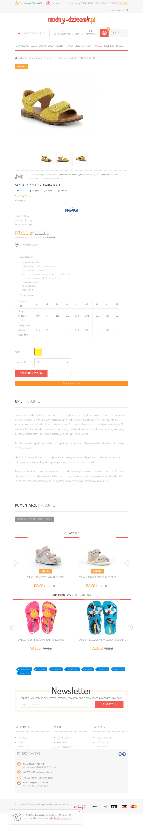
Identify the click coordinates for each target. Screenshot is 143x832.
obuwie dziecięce (25, 669)
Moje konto (100, 727)
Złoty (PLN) (123, 3)
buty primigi (88, 669)
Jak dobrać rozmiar (66, 751)
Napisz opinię (20, 200)
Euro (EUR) (99, 3)
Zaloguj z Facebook (62, 31)
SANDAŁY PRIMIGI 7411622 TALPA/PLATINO (97, 577)
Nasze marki (109, 46)
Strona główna (22, 46)
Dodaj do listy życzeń (29, 244)
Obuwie (34, 46)
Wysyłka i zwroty (65, 747)
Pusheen (59, 46)
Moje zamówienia (104, 737)
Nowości (119, 46)
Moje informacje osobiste (108, 751)
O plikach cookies (26, 756)
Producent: (20, 224)
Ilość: (53, 373)
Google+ (48, 190)
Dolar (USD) (86, 3)
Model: (18, 216)
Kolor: (17, 351)
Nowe (20, 742)
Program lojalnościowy (29, 751)
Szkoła (51, 46)
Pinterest (62, 190)
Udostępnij (34, 190)
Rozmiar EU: (20, 362)
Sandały (62, 58)
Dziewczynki (51, 58)
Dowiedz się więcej (62, 818)
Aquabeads (86, 46)
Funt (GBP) (111, 3)
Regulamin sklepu (65, 756)
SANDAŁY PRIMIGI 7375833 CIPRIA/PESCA (45, 577)
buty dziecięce (56, 669)
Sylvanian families (73, 46)
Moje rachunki (103, 742)
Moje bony (101, 756)
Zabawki (42, 46)
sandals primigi (24, 673)
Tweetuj (21, 190)
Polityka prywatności (67, 761)
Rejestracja (90, 32)
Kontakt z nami (64, 737)
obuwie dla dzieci (73, 669)
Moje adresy (102, 747)
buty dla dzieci (41, 669)
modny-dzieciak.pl (24, 58)
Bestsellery (23, 747)
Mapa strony (63, 742)
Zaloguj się (78, 32)
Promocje (98, 46)
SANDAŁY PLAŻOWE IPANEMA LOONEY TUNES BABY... (41, 639)
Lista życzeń (57, 3)
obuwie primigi (103, 669)
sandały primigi (119, 669)
